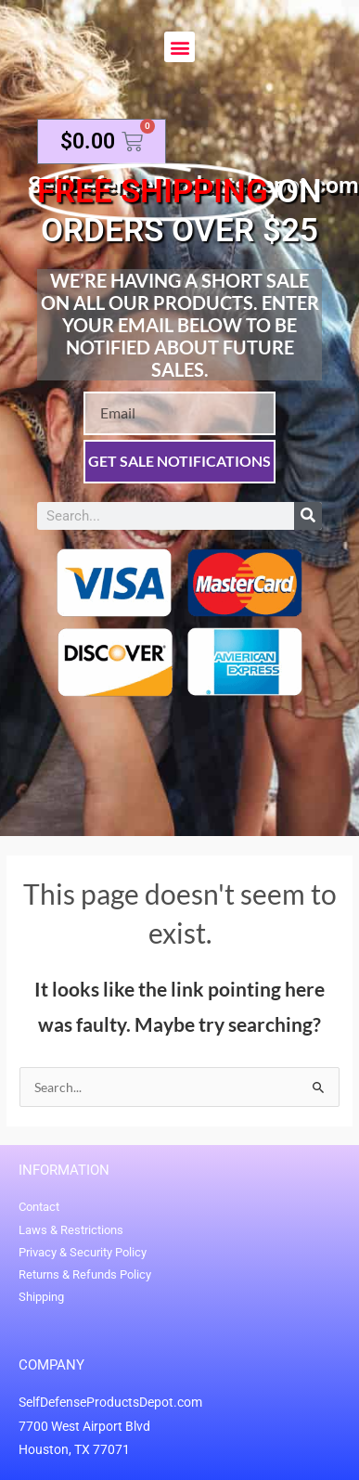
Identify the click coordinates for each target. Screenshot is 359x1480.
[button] (179, 47)
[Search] (308, 516)
